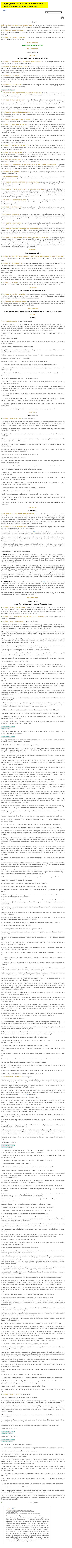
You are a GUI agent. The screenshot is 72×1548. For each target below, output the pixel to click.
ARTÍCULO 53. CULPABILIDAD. (12, 160)
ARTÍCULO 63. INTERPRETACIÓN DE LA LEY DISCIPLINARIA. (21, 228)
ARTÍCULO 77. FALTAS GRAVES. (12, 1077)
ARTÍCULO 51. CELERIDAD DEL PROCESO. (16, 145)
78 (27, 1094)
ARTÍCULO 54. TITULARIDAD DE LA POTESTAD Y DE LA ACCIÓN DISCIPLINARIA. (29, 165)
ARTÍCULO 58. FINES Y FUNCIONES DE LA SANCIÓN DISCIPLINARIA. (24, 189)
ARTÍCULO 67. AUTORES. (10, 283)
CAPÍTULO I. (32, 55)
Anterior (30, 22)
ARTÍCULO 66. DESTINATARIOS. (12, 263)
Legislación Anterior (7, 1147)
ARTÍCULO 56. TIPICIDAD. (10, 177)
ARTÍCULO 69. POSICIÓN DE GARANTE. (14, 301)
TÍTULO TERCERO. (32, 598)
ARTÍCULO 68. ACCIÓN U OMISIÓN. (14, 294)
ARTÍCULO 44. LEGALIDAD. (11, 76)
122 (34, 532)
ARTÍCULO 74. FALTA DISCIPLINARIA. (14, 607)
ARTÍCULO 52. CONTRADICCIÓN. (13, 152)
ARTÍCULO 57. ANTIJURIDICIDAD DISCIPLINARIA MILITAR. (21, 182)
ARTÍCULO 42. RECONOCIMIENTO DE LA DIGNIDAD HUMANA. (22, 62)
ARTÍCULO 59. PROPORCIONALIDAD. (14, 200)
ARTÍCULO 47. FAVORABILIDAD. (13, 100)
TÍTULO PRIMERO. (32, 49)
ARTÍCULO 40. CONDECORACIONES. (14, 30)
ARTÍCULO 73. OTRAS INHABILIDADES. (15, 527)
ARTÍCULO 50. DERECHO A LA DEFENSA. (15, 124)
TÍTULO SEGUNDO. (32, 308)
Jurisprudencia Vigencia (8, 90)
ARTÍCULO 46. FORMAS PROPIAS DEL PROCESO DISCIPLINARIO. (22, 93)
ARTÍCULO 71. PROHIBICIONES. (12, 418)
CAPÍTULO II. (33, 250)
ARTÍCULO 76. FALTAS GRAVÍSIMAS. (14, 621)
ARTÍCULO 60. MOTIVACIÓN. (12, 207)
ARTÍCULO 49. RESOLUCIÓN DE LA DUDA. (16, 119)
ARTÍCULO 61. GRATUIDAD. (11, 214)
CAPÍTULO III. (33, 288)
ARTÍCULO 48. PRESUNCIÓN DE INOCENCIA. (16, 112)
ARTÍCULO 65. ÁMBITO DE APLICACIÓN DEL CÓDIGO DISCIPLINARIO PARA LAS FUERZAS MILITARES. (34, 256)
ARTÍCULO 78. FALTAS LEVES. (11, 1394)
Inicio (4, 10)
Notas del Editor (5, 728)
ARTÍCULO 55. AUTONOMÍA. (12, 172)
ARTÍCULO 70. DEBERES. (10, 321)
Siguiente (35, 22)
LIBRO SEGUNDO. (32, 42)
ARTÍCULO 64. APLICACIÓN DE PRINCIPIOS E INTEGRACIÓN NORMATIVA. (26, 237)
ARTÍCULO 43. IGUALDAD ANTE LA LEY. (15, 67)
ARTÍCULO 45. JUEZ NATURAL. (12, 85)
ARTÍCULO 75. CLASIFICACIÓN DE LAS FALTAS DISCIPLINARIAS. (24, 616)
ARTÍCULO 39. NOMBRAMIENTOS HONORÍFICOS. (16, 25)
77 (6, 1412)
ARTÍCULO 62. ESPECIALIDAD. (12, 223)
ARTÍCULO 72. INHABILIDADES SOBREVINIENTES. (18, 514)
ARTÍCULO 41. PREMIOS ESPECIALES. (15, 37)
